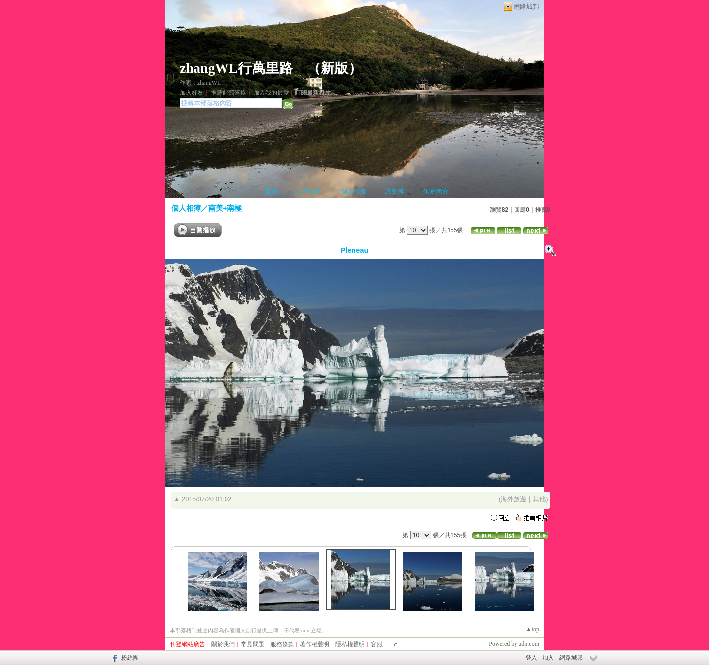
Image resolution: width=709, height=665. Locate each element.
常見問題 (252, 644)
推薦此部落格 (228, 92)
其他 (539, 499)
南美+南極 (225, 208)
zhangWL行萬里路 (236, 68)
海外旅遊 (513, 499)
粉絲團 (130, 657)
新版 (334, 68)
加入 (548, 657)
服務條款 (282, 644)
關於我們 (223, 644)
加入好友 (191, 92)
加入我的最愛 (271, 92)
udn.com (528, 643)
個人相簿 (353, 191)
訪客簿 (394, 191)
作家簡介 (436, 191)
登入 (531, 657)
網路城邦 (526, 6)
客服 (377, 644)
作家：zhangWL (200, 82)
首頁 (271, 191)
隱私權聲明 (350, 644)
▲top (532, 629)
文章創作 (309, 191)
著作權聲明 (314, 644)
